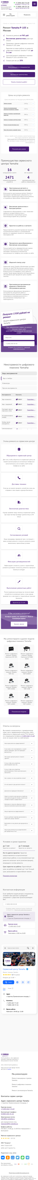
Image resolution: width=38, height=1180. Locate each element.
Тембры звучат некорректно (6, 423)
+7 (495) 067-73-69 (22, 3)
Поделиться (3, 1157)
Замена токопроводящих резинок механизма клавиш (11, 108)
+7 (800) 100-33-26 (22, 7)
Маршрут (8, 982)
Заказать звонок (19, 624)
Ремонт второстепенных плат (11, 124)
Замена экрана (8, 103)
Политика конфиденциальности (19, 1173)
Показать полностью (10, 876)
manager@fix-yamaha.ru (9, 1124)
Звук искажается (6, 399)
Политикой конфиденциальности (23, 910)
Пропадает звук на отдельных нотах (7, 410)
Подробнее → (31, 399)
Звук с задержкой (7, 404)
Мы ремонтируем (9, 15)
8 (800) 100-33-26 (7, 1114)
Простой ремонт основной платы (12, 130)
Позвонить (27, 15)
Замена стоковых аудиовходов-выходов (12, 114)
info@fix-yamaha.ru (8, 1119)
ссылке (9, 1069)
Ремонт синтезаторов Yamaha (22, 1090)
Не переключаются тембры (7, 416)
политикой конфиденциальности (21, 348)
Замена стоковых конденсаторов (12, 119)
